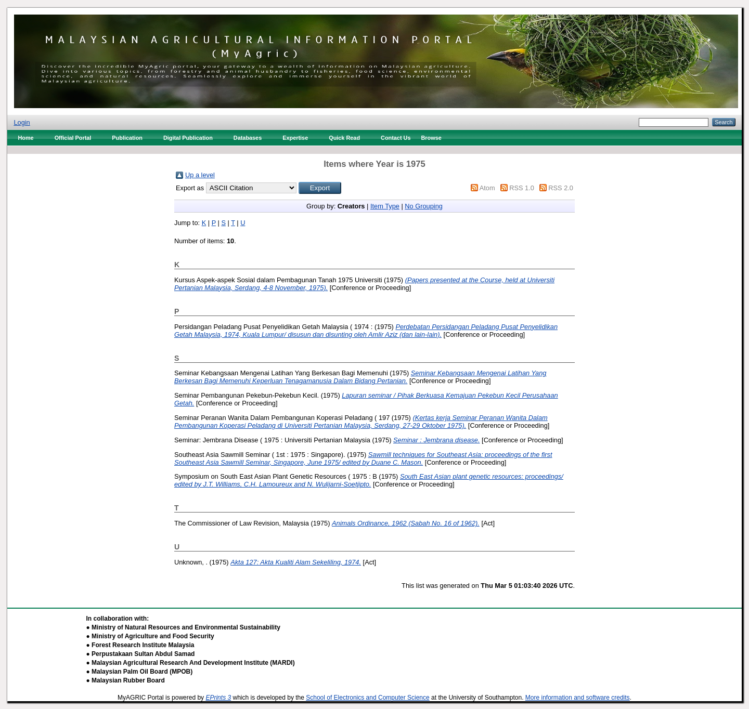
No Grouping (424, 206)
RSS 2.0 (560, 188)
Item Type (384, 206)
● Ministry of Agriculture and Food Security (150, 636)
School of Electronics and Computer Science (367, 697)
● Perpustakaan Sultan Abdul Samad (140, 654)
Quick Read (344, 138)
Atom (487, 188)
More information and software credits (577, 697)
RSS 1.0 (521, 188)
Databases (248, 138)
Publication (127, 138)
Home (25, 138)
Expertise (295, 138)
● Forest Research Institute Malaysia (140, 645)
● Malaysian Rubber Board (125, 680)
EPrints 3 (218, 697)
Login (22, 122)
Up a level (200, 175)
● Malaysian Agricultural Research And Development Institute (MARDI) (190, 662)
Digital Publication (188, 138)
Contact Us (395, 138)
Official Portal (73, 138)
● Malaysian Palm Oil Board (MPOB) (139, 671)
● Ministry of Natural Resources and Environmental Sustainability (183, 627)
